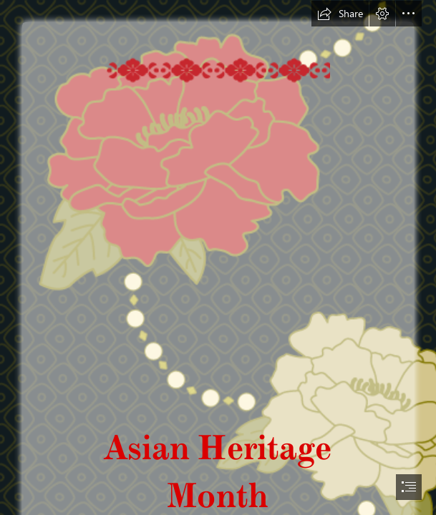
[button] (340, 13)
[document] (218, 257)
